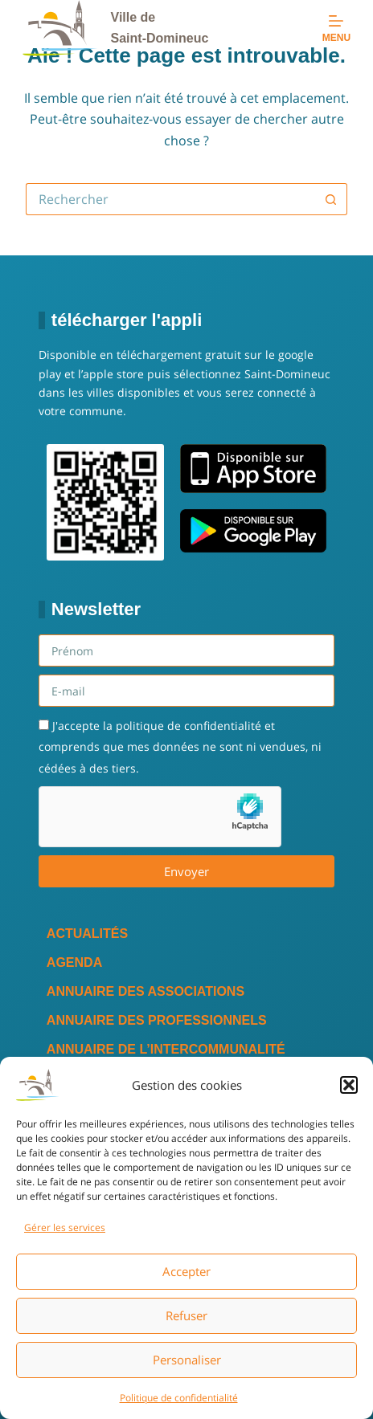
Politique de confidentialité (179, 1398)
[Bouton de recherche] (331, 199)
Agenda (74, 962)
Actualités (87, 933)
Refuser (186, 1315)
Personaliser (187, 1360)
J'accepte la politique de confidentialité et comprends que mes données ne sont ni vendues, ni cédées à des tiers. (180, 747)
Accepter (186, 1271)
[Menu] (336, 28)
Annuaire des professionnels (157, 1020)
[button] (349, 1085)
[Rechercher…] (170, 199)
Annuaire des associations (145, 991)
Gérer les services (64, 1227)
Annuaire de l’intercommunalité (166, 1049)
